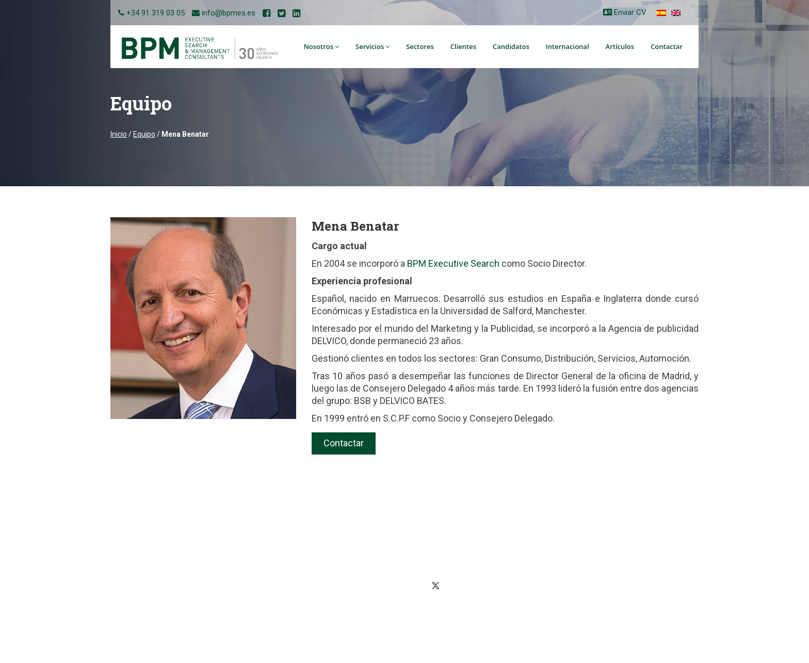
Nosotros (321, 46)
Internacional (567, 46)
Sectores (420, 46)
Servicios (372, 46)
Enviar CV (624, 12)
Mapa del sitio (581, 562)
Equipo (144, 134)
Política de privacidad (593, 532)
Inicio (118, 134)
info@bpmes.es (228, 13)
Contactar (667, 46)
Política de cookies (589, 547)
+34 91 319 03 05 (155, 13)
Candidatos (511, 46)
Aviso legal (576, 577)
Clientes (463, 46)
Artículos (620, 46)
